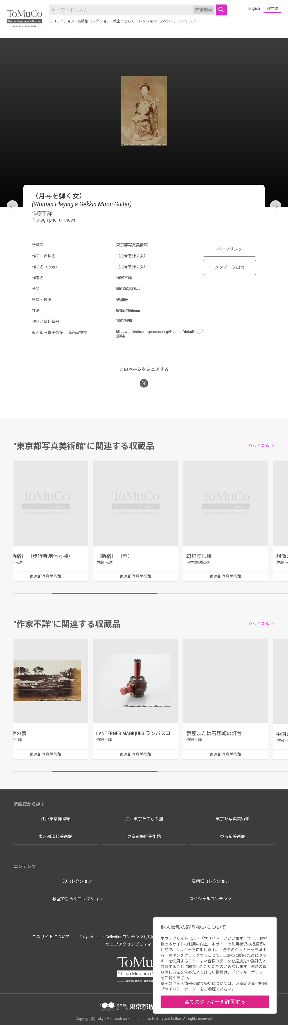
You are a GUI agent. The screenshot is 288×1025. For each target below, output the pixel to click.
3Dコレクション (62, 21)
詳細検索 (203, 9)
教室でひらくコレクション (135, 21)
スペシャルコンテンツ (178, 21)
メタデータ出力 (229, 267)
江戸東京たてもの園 (144, 818)
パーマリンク (229, 249)
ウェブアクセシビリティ (129, 944)
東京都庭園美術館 (144, 836)
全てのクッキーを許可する (214, 1001)
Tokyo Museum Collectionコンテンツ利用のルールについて (133, 936)
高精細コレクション (93, 21)
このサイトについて (51, 936)
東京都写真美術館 (232, 818)
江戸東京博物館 (55, 818)
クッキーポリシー (251, 972)
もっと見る (258, 445)
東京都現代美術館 (55, 836)
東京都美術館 (232, 836)
